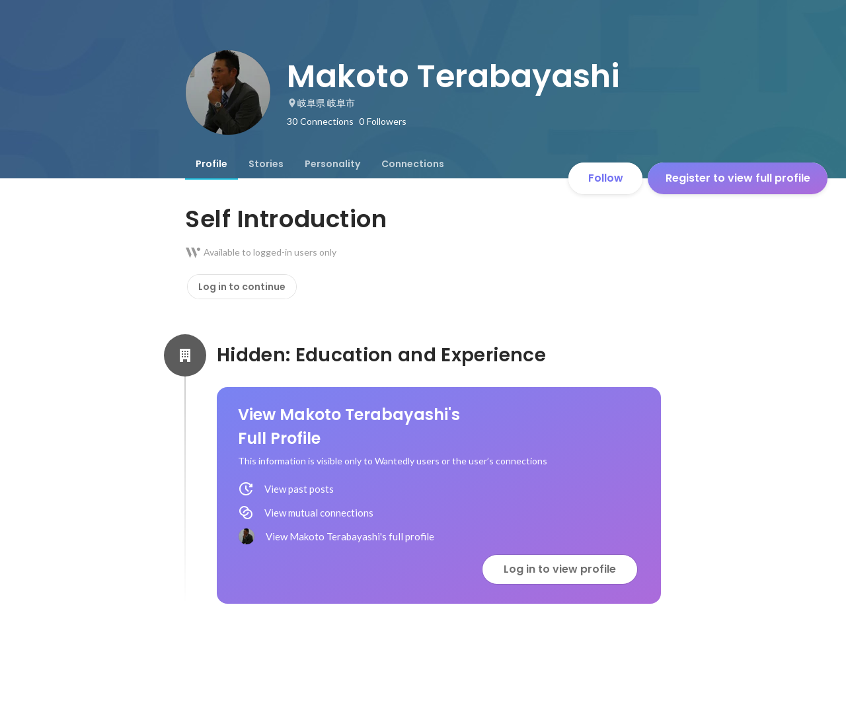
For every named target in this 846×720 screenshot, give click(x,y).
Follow (605, 178)
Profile (211, 163)
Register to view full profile (738, 178)
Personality (332, 163)
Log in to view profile (560, 569)
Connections (412, 163)
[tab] (211, 164)
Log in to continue (242, 286)
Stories (266, 163)
